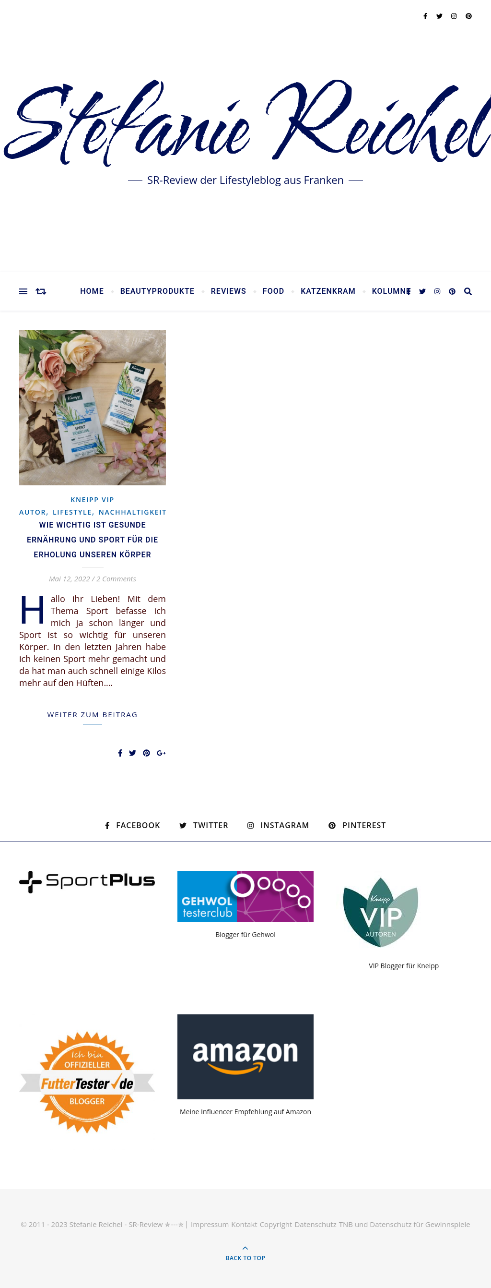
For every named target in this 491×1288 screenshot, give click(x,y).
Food (273, 291)
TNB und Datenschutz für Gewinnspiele (404, 1224)
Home (92, 291)
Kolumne (391, 291)
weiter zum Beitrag (92, 714)
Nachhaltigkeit (133, 512)
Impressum (210, 1224)
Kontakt (244, 1224)
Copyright (276, 1224)
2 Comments (116, 578)
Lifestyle (72, 512)
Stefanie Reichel (245, 129)
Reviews (228, 291)
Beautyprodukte (157, 291)
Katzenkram (328, 291)
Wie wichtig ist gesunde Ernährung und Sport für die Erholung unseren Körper (92, 540)
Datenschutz (315, 1224)
